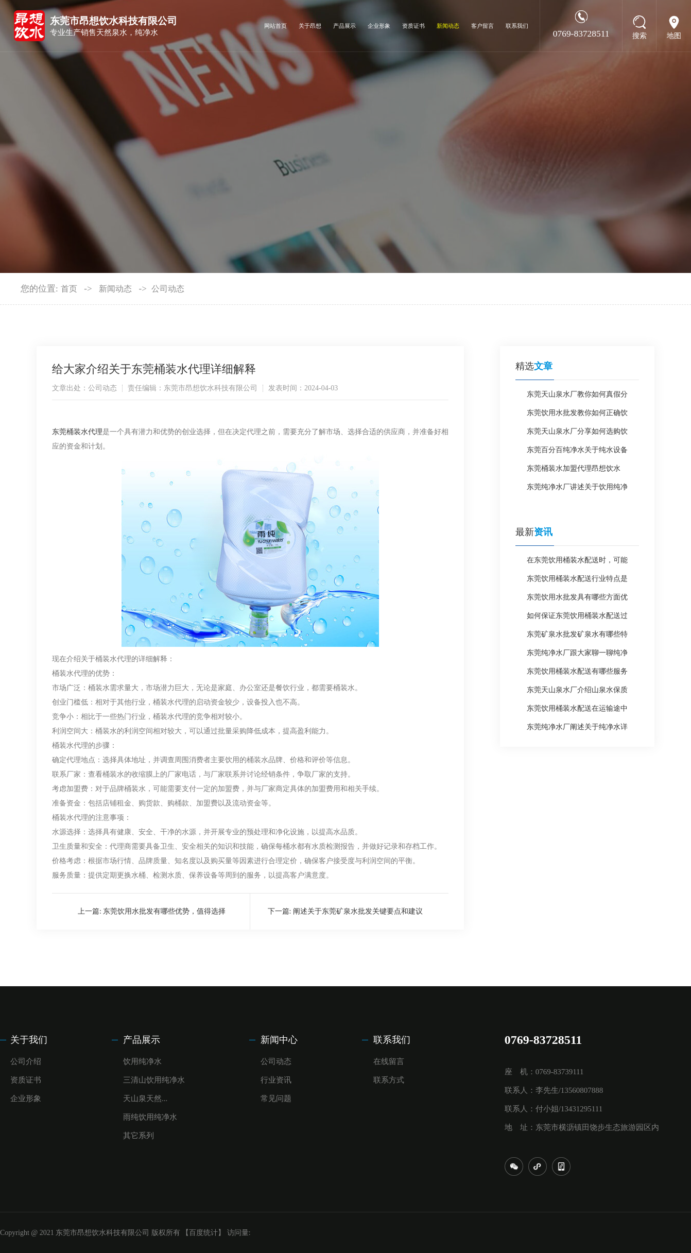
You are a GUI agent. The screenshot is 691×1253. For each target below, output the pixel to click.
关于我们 (28, 1040)
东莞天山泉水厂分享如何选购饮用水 (577, 434)
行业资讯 (276, 1080)
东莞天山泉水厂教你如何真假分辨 (577, 397)
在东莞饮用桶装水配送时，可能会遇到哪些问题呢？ (577, 563)
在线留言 (388, 1061)
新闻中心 (279, 1040)
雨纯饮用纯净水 (150, 1117)
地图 (674, 36)
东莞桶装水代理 (77, 432)
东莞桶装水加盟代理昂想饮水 (573, 468)
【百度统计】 (203, 1233)
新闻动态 (448, 26)
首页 (69, 288)
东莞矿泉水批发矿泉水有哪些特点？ (577, 637)
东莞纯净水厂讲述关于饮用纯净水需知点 (577, 489)
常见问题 (276, 1098)
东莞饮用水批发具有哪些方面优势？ (577, 600)
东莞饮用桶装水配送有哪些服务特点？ (577, 674)
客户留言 (482, 26)
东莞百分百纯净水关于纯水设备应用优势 (577, 452)
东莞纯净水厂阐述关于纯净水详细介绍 (577, 729)
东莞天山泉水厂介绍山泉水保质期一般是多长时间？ (577, 692)
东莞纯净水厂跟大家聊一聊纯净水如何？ (577, 655)
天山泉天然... (145, 1098)
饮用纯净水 (142, 1061)
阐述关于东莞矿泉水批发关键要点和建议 (358, 911)
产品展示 (344, 26)
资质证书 (413, 26)
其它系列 (138, 1135)
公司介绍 (25, 1061)
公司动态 (167, 288)
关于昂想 (310, 26)
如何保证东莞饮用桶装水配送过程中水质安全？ (577, 618)
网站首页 (275, 26)
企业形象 (379, 26)
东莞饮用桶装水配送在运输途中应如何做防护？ (577, 711)
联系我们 (517, 26)
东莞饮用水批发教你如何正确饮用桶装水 (577, 415)
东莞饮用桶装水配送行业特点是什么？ (577, 581)
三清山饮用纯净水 (154, 1080)
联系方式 (388, 1080)
